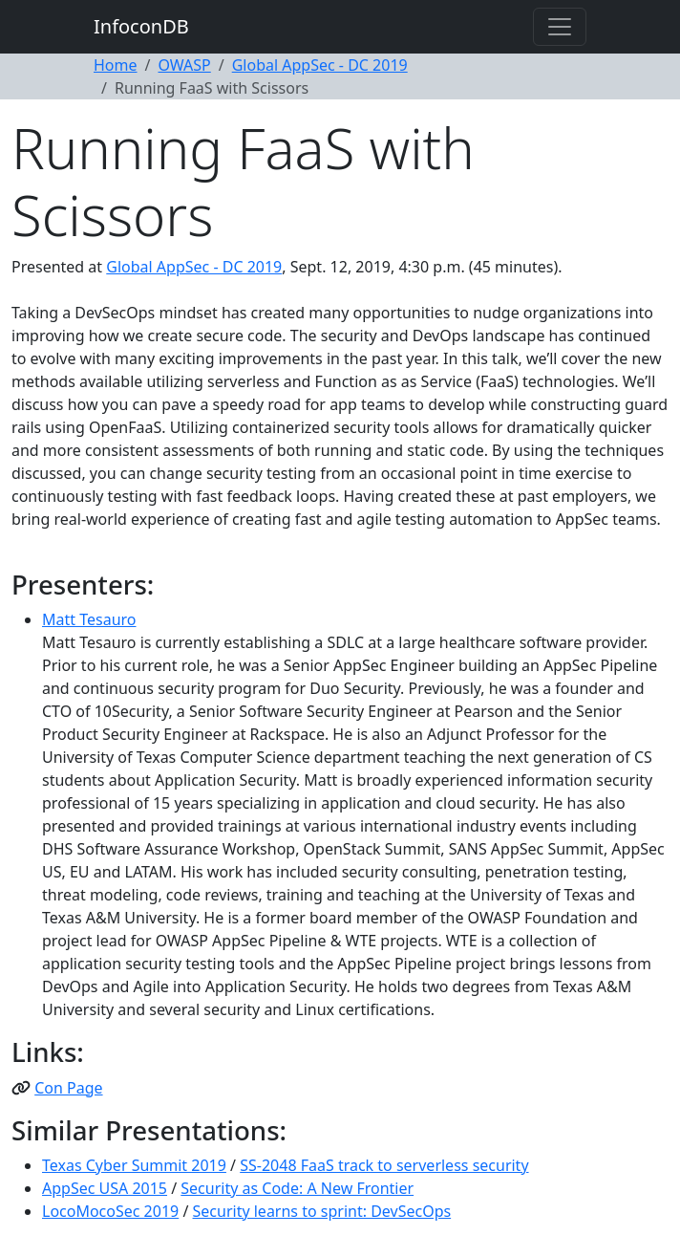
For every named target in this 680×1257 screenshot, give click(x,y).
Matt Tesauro (89, 619)
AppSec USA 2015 (104, 1188)
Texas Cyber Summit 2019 (134, 1165)
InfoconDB (141, 26)
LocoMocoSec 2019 (110, 1211)
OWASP (184, 65)
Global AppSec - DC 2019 (320, 65)
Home (116, 65)
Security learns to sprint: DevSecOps (322, 1211)
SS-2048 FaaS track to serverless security (384, 1165)
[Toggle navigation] (559, 27)
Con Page (68, 1087)
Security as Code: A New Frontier (297, 1188)
